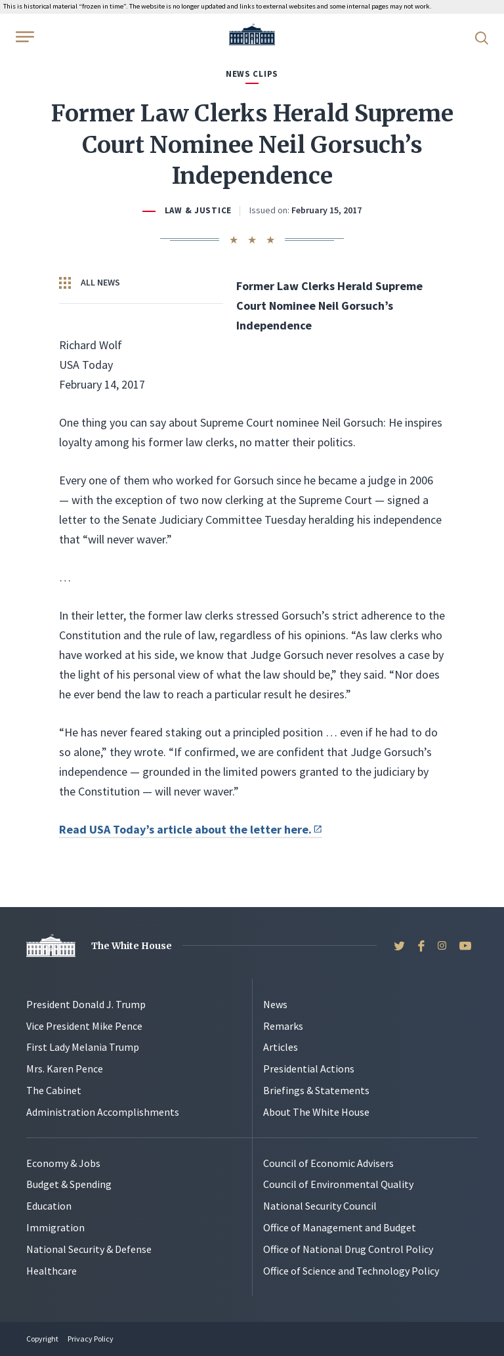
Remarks (283, 1025)
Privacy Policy (91, 1339)
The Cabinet (53, 1090)
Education (49, 1205)
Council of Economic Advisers (328, 1163)
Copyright (42, 1339)
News (275, 1004)
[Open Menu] (23, 36)
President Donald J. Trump (86, 1004)
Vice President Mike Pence (84, 1025)
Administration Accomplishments (102, 1111)
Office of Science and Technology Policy (351, 1270)
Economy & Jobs (63, 1163)
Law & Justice (198, 210)
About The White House (316, 1111)
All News (89, 282)
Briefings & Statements (316, 1090)
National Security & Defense (89, 1249)
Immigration (55, 1227)
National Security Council (320, 1205)
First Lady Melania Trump (82, 1046)
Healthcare (51, 1270)
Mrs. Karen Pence (64, 1068)
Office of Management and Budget (339, 1227)
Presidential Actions (308, 1068)
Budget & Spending (69, 1184)
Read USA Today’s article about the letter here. (190, 829)
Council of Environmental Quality (338, 1184)
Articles (280, 1046)
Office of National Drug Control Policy (348, 1249)
